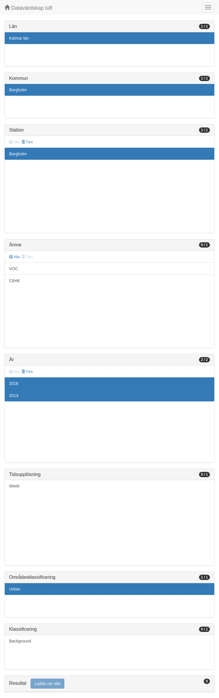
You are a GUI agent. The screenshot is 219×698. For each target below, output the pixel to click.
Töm (27, 142)
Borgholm (18, 90)
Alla (14, 257)
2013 (13, 395)
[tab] (109, 684)
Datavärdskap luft (28, 8)
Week (14, 486)
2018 (13, 383)
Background (20, 641)
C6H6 (14, 280)
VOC (13, 268)
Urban (14, 589)
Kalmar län (19, 38)
